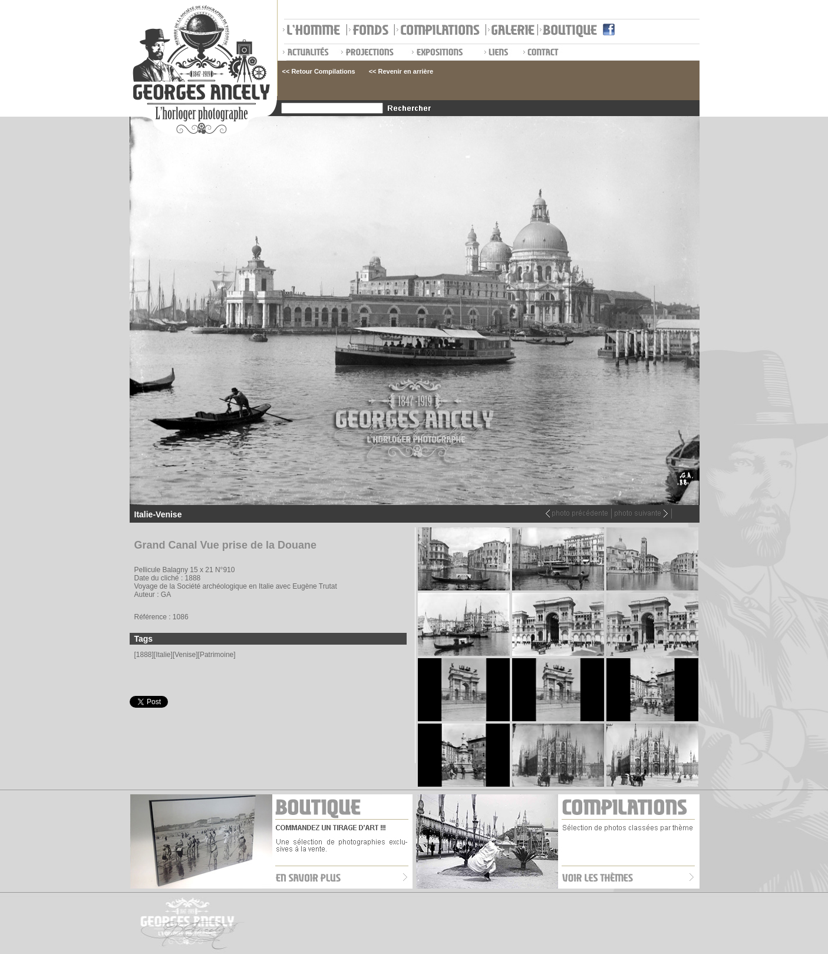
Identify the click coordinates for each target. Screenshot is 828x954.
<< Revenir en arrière (401, 71)
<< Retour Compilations (318, 71)
